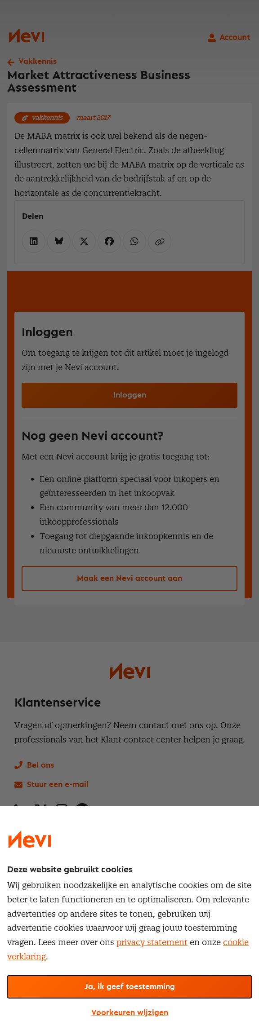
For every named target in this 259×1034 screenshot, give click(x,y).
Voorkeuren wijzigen (129, 1013)
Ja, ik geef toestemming (130, 987)
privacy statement (152, 942)
